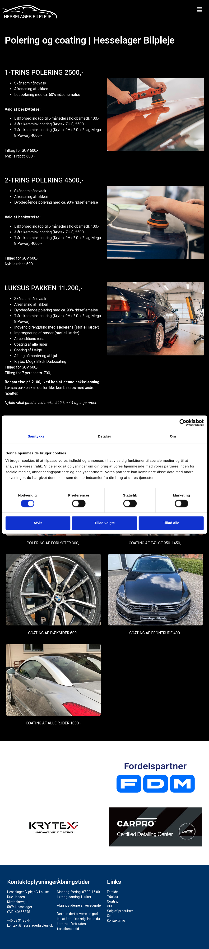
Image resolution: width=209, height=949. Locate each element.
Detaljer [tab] (104, 436)
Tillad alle (171, 523)
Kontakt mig (116, 920)
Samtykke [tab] (36, 436)
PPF (110, 906)
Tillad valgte (104, 523)
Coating (113, 901)
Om (109, 916)
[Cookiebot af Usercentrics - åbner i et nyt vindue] (183, 422)
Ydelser (115, 896)
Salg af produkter (120, 911)
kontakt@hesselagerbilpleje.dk (30, 925)
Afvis (37, 523)
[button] (199, 10)
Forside (112, 892)
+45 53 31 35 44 (19, 920)
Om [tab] (173, 436)
